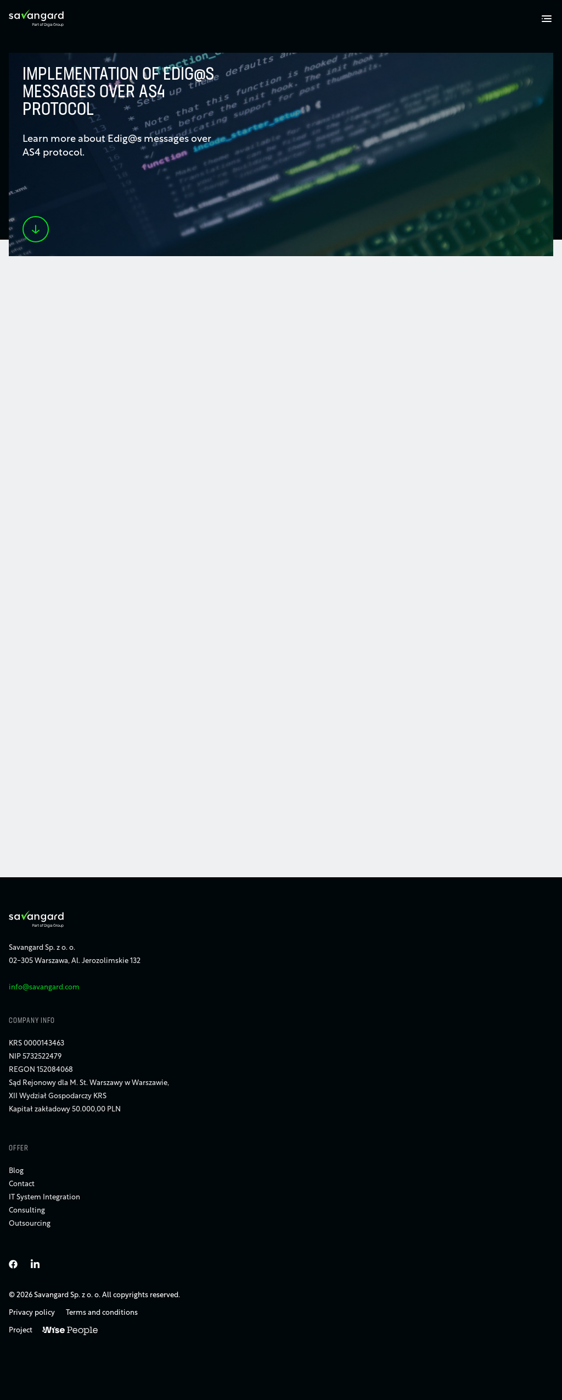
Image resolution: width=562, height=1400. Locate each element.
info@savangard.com (44, 987)
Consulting (27, 1210)
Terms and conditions (102, 1312)
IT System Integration (44, 1197)
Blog (16, 1171)
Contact (22, 1184)
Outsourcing (29, 1223)
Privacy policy (32, 1312)
